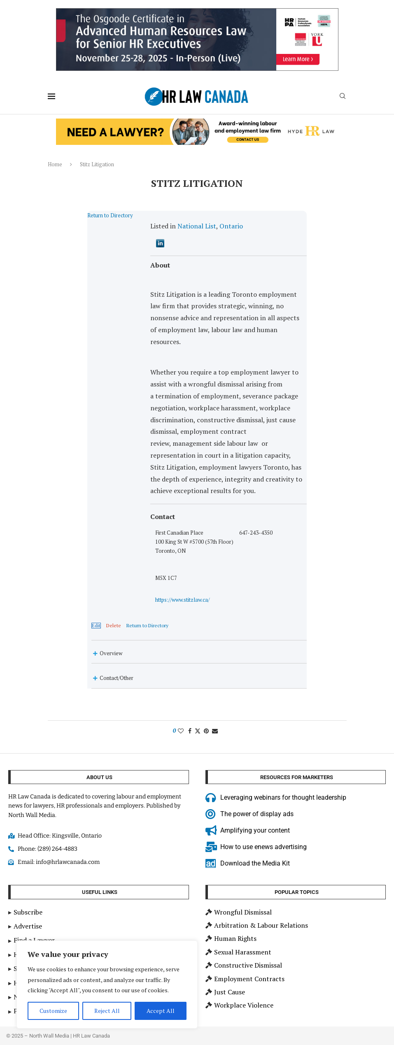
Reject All (107, 1011)
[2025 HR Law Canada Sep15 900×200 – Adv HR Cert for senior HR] (197, 12)
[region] (107, 984)
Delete (86, 580)
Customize (53, 1011)
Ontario (217, 225)
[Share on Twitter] (197, 685)
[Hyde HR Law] (197, 123)
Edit (69, 580)
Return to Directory (83, 215)
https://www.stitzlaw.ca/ (295, 497)
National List (183, 225)
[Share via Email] (215, 685)
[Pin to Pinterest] (206, 685)
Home (55, 164)
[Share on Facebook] (189, 685)
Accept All (161, 1011)
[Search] (342, 97)
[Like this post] (181, 685)
